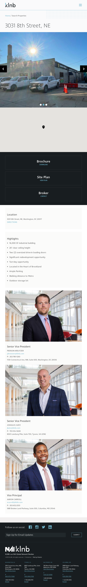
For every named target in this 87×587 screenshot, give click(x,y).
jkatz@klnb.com (13, 428)
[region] (43, 129)
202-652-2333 (15, 505)
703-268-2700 (29, 576)
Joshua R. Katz (14, 425)
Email (7, 582)
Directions (12, 222)
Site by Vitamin (37, 557)
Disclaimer (28, 557)
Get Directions (10, 571)
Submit (77, 535)
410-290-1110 (67, 576)
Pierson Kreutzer (15, 351)
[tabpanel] (43, 69)
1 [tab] (41, 105)
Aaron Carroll (14, 499)
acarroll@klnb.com (15, 502)
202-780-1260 (15, 356)
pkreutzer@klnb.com (15, 353)
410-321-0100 (48, 575)
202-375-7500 (10, 576)
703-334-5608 (15, 431)
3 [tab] (46, 105)
